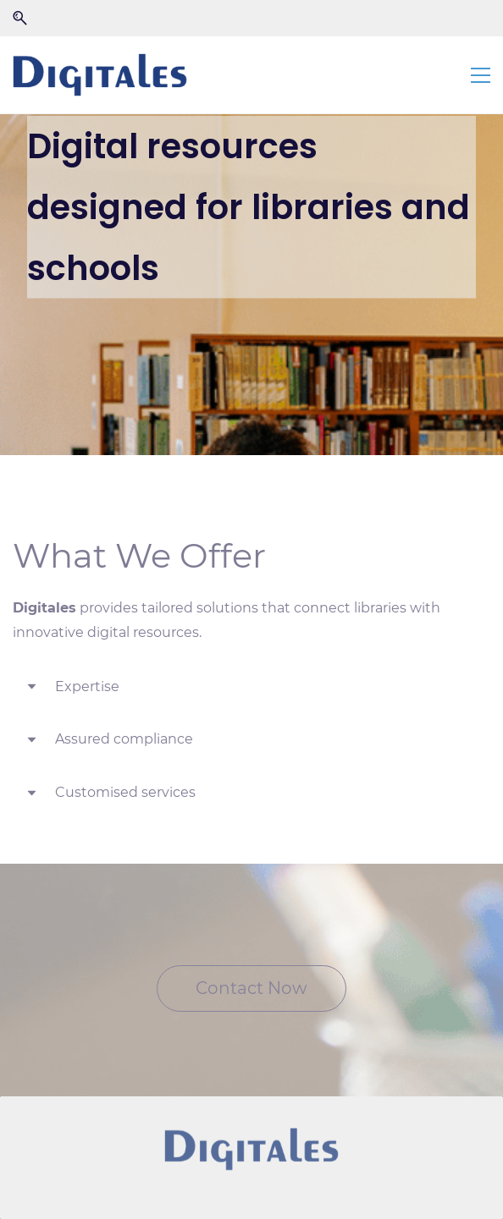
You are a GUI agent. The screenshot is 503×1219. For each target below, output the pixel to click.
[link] (251, 1150)
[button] (20, 18)
